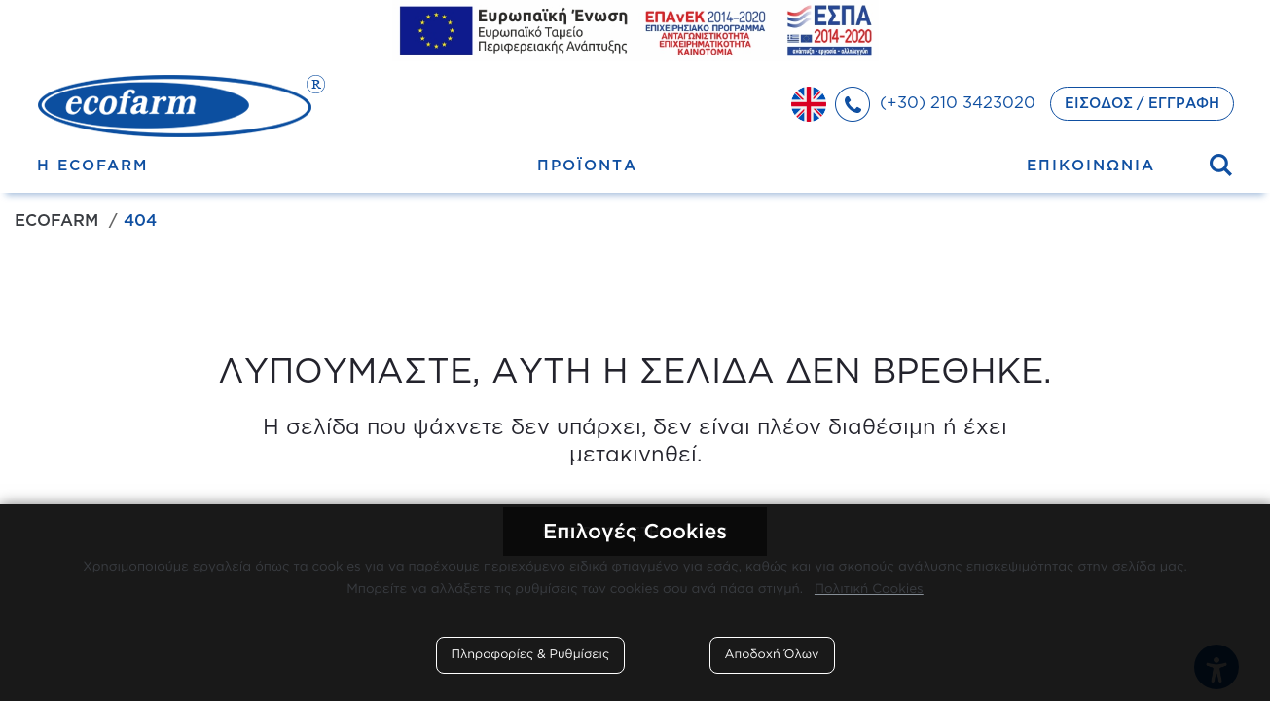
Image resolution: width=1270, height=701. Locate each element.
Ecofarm (56, 220)
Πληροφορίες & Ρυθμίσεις (531, 654)
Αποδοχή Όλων (772, 654)
